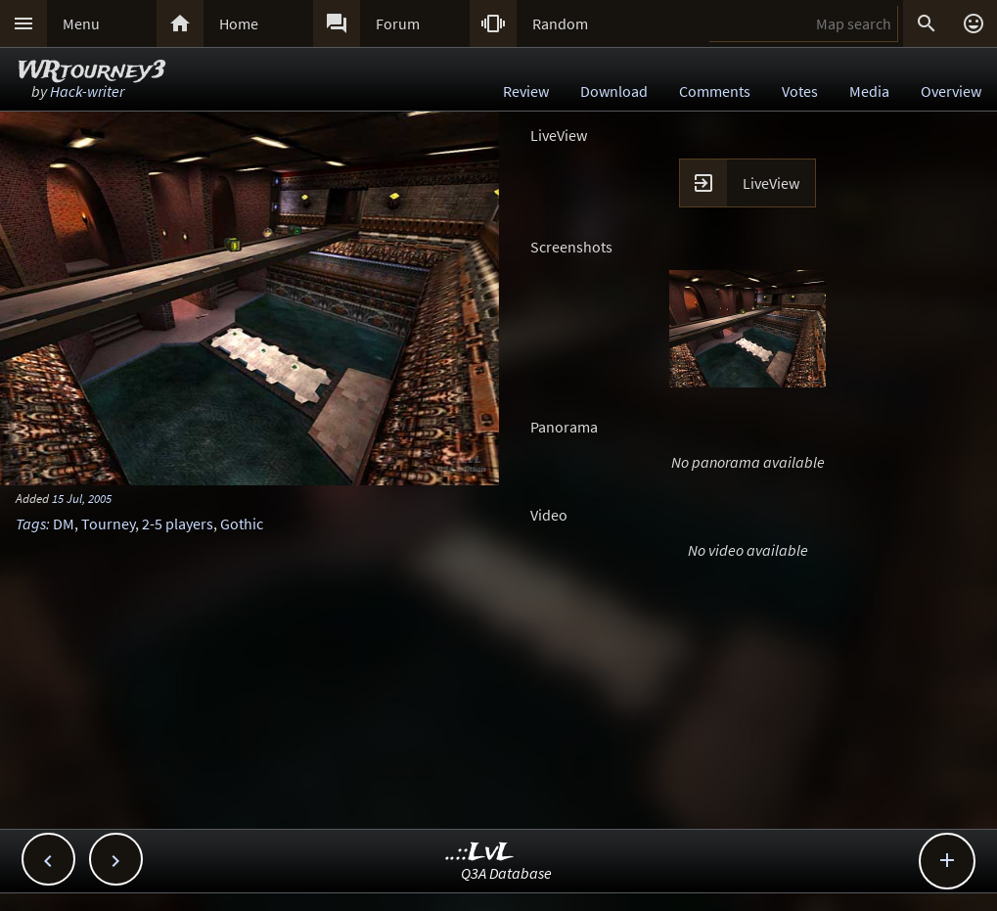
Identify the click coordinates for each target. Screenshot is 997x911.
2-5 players (177, 523)
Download (614, 91)
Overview (951, 91)
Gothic (241, 523)
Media (869, 91)
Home (238, 23)
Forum (398, 23)
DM (63, 523)
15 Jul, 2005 (82, 498)
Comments (714, 91)
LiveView (771, 183)
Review (526, 91)
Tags (31, 523)
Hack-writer (87, 91)
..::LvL (480, 853)
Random (560, 23)
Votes (800, 91)
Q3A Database (506, 873)
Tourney (108, 523)
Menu (81, 23)
